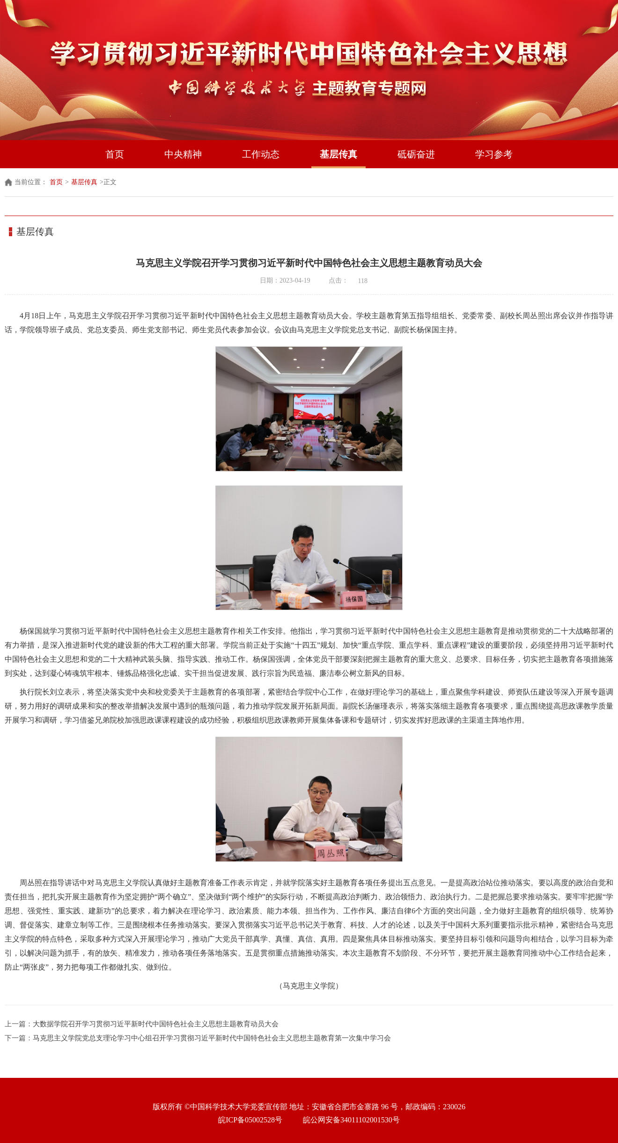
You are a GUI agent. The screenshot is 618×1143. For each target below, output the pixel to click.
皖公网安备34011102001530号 (351, 1120)
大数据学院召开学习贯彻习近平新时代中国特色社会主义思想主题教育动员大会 (156, 1024)
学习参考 (494, 154)
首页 (114, 154)
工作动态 (261, 154)
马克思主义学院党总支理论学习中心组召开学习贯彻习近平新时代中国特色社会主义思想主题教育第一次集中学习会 (212, 1038)
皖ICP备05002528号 (250, 1120)
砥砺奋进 (416, 154)
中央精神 (183, 154)
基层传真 (338, 154)
